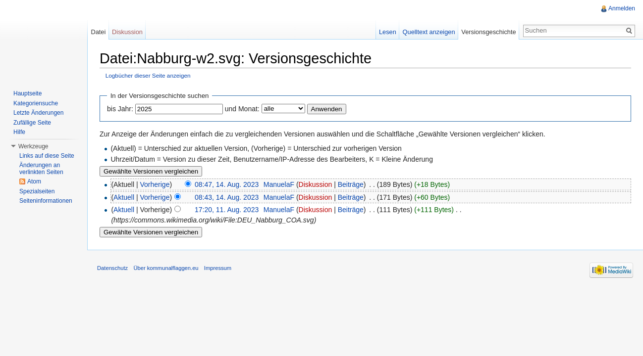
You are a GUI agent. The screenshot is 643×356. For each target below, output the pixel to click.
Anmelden (621, 8)
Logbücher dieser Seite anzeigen (148, 75)
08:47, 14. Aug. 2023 (227, 184)
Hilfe (19, 132)
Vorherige (155, 184)
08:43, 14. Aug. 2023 (227, 197)
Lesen (387, 32)
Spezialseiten (36, 191)
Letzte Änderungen (38, 112)
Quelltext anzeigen (429, 32)
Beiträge (351, 184)
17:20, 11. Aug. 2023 (227, 210)
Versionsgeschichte (488, 32)
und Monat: (242, 109)
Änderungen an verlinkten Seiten (41, 169)
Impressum (217, 268)
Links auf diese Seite (46, 155)
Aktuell (123, 197)
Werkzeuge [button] (33, 146)
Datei (98, 32)
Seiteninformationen (45, 200)
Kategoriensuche (35, 103)
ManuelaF (279, 184)
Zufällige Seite (32, 122)
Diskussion (315, 184)
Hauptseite (27, 93)
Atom (34, 181)
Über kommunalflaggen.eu (165, 268)
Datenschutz (112, 268)
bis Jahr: (120, 109)
